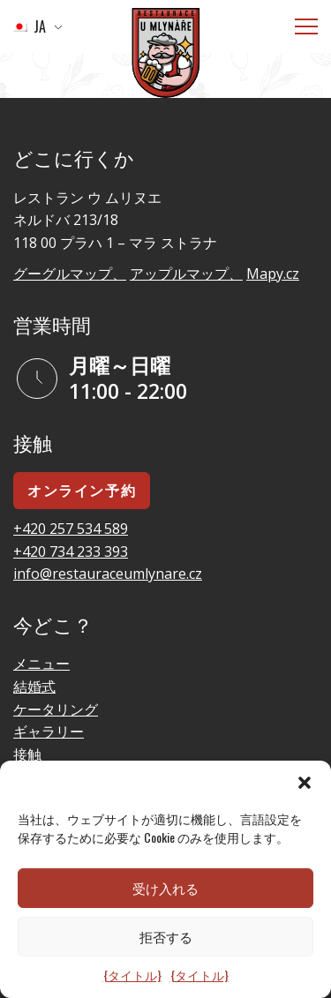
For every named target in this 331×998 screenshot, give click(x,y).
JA (28, 26)
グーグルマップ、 (69, 273)
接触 (27, 754)
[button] (304, 783)
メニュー (41, 663)
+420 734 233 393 (70, 551)
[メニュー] (306, 26)
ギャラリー (48, 731)
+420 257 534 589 (70, 528)
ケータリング (55, 709)
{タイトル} (132, 974)
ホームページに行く (109, 86)
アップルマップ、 (186, 273)
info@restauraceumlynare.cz (107, 573)
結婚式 (34, 686)
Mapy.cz (272, 273)
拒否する (165, 936)
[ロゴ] (166, 56)
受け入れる (165, 887)
